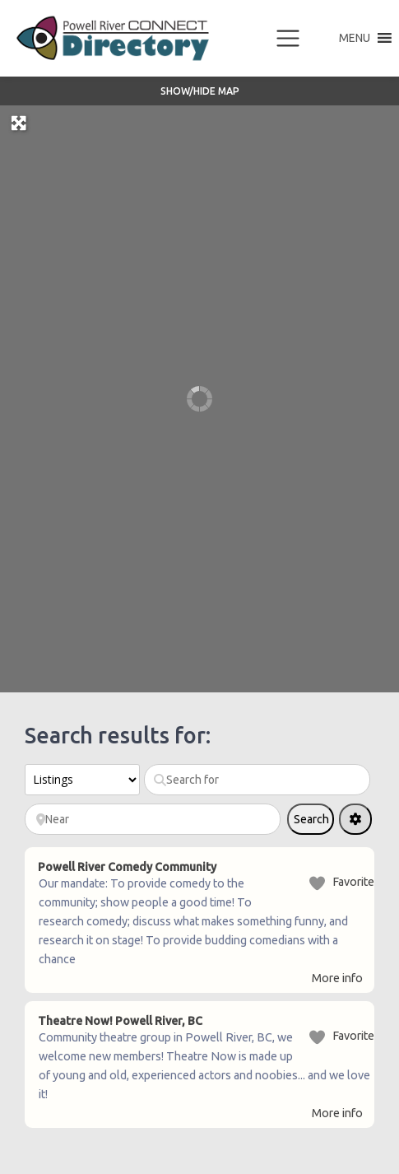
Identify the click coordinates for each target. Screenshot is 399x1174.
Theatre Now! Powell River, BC (120, 1020)
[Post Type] (82, 779)
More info (337, 978)
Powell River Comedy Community (127, 867)
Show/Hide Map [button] (199, 91)
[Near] (153, 819)
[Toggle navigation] (288, 38)
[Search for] (257, 779)
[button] (354, 38)
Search (314, 824)
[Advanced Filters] (355, 819)
